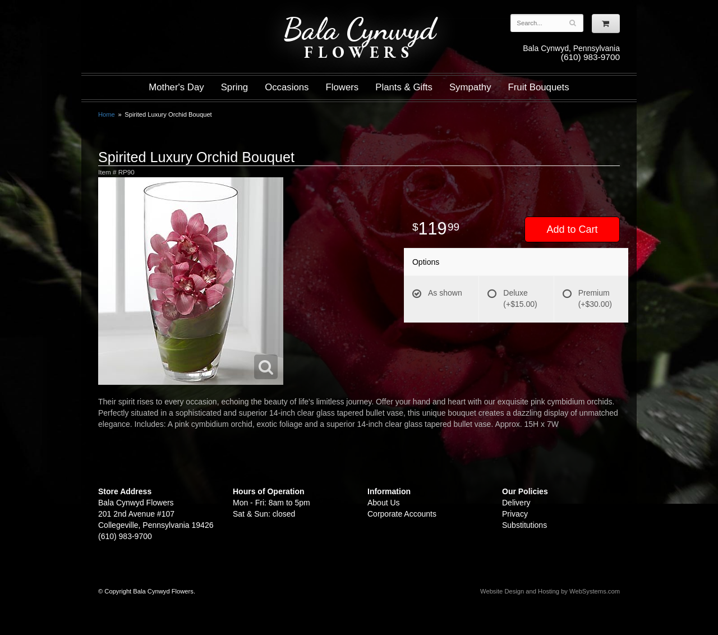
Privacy (515, 513)
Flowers (342, 87)
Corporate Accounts (401, 513)
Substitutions (524, 525)
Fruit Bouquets (538, 87)
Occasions (287, 87)
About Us (383, 502)
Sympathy (470, 87)
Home (106, 114)
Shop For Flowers (166, 18)
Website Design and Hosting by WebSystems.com (550, 591)
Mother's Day (176, 87)
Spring (234, 87)
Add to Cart (571, 229)
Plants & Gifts (403, 87)
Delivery (516, 502)
